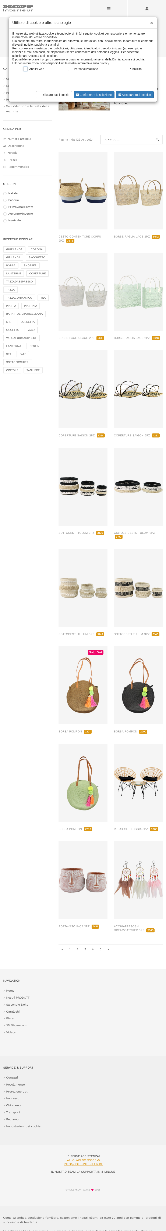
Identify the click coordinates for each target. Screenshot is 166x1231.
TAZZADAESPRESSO (19, 281)
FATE (23, 354)
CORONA (37, 249)
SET (8, 354)
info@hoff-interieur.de (83, 1164)
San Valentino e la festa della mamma (27, 108)
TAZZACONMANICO (19, 297)
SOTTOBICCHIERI (17, 362)
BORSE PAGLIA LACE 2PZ (137, 236)
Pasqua (13, 200)
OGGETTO (12, 329)
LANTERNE (13, 273)
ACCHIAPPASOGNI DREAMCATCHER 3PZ (134, 928)
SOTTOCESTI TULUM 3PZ (81, 532)
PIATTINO (30, 305)
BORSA (10, 265)
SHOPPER (30, 265)
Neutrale (14, 220)
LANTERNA (13, 346)
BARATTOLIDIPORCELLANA (24, 313)
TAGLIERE (33, 370)
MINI (9, 321)
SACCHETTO (37, 257)
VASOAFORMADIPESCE (21, 338)
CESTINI (34, 346)
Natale (13, 193)
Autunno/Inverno (20, 213)
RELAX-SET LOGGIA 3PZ (136, 829)
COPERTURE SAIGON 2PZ (82, 435)
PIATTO (11, 305)
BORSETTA (28, 321)
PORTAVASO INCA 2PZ (79, 926)
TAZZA (10, 289)
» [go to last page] (108, 949)
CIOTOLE (12, 370)
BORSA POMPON (75, 731)
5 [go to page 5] (100, 949)
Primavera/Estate (20, 206)
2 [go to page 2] (77, 949)
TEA (43, 297)
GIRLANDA (13, 257)
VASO (31, 329)
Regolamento (15, 1084)
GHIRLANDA (14, 249)
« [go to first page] (62, 949)
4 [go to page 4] (93, 949)
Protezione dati (17, 1091)
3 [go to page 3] (85, 949)
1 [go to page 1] (70, 949)
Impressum (14, 1098)
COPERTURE (37, 273)
